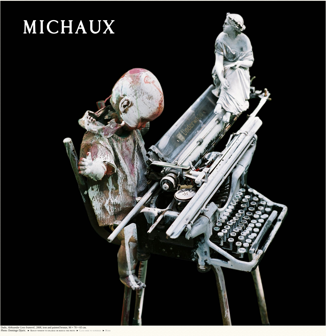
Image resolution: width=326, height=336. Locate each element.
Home (108, 330)
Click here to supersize (90, 330)
